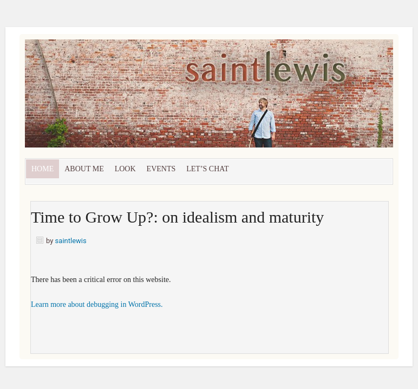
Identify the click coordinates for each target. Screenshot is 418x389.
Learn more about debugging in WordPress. (97, 304)
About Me (83, 169)
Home (42, 169)
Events (161, 169)
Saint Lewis (147, 99)
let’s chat (207, 169)
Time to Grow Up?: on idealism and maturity (177, 217)
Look (125, 169)
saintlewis (71, 241)
